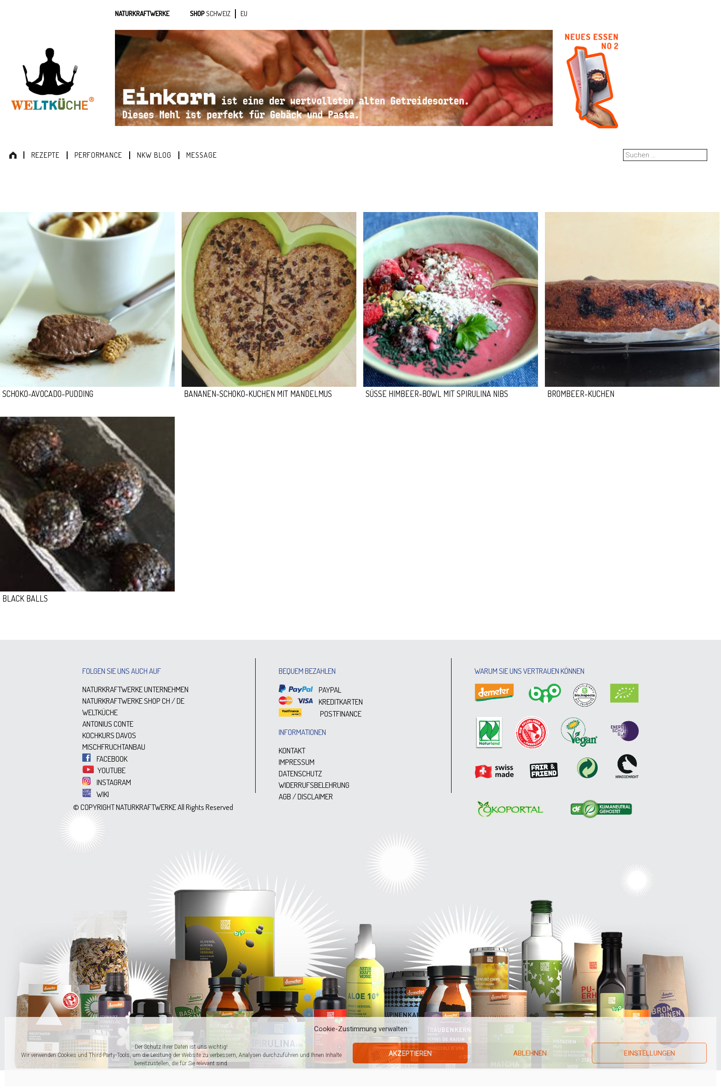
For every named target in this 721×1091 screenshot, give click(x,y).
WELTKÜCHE (100, 712)
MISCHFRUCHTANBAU (113, 747)
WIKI (95, 794)
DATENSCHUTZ (300, 773)
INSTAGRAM (106, 782)
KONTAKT (292, 750)
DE (180, 701)
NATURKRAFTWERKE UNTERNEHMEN (135, 689)
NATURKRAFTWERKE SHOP (121, 701)
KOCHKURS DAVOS (109, 735)
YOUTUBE (104, 770)
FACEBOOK (104, 759)
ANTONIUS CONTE (107, 724)
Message (201, 155)
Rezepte (45, 155)
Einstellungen (649, 1053)
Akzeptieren (410, 1053)
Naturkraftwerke (142, 13)
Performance (98, 155)
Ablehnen (530, 1053)
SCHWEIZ (218, 13)
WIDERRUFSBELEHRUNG (314, 785)
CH (166, 701)
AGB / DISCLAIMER (306, 796)
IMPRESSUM (297, 762)
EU (243, 13)
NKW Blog (154, 155)
